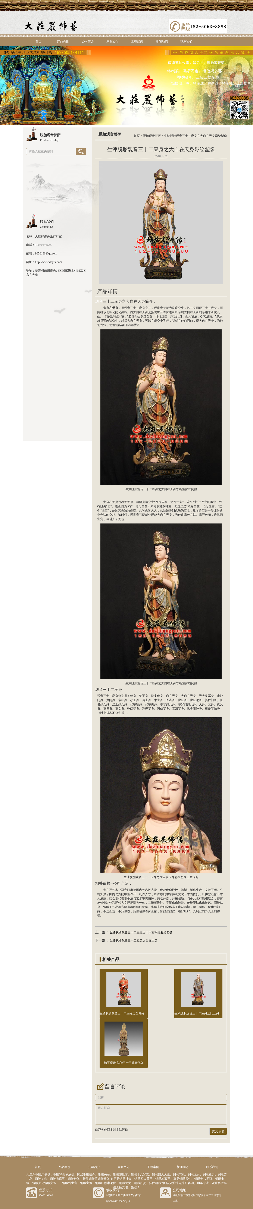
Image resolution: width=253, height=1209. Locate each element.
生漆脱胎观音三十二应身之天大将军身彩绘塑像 (141, 932)
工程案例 (137, 41)
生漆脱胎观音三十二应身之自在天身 (133, 940)
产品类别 (63, 41)
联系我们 (186, 41)
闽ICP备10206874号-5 (118, 1201)
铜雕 (106, 907)
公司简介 (88, 41)
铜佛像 (173, 902)
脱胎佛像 (199, 902)
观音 (99, 301)
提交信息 (218, 1131)
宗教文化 (112, 41)
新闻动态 (162, 41)
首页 (38, 41)
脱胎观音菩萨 (152, 135)
